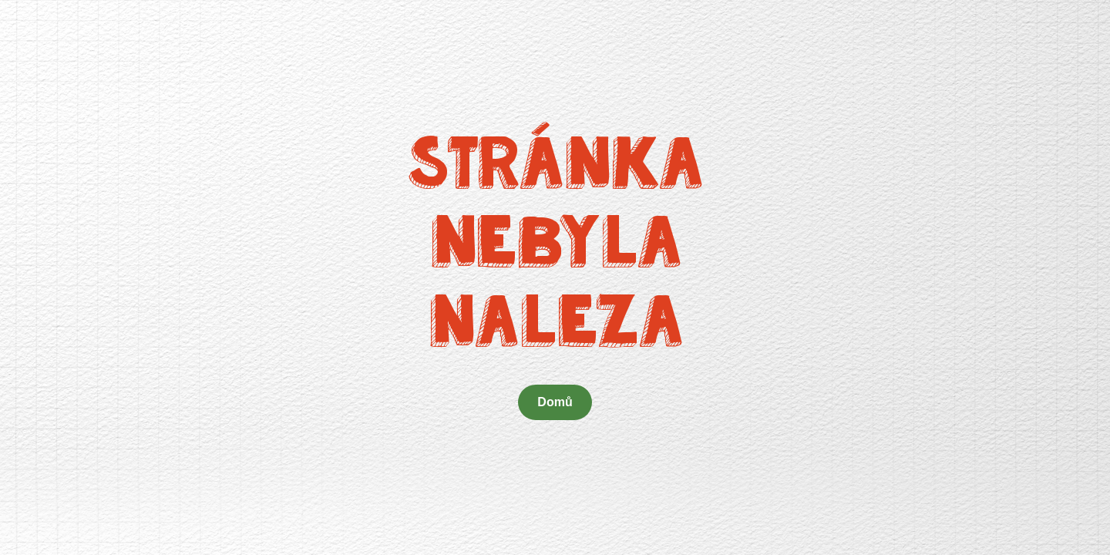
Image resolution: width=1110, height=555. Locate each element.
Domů (554, 402)
